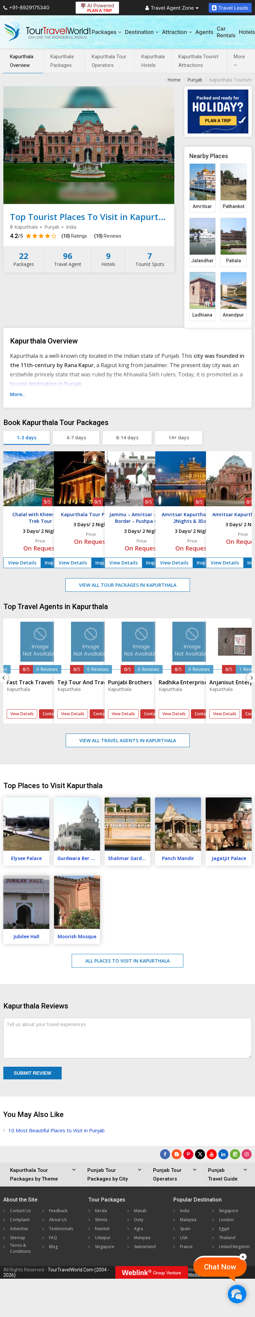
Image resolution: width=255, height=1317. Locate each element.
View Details (22, 562)
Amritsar (202, 206)
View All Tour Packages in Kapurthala (127, 585)
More (239, 61)
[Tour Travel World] (47, 32)
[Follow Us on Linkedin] (223, 1154)
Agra (138, 1228)
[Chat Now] (237, 1294)
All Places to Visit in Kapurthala (127, 961)
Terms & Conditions (20, 1248)
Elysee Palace (26, 858)
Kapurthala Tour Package (91, 514)
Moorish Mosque (77, 936)
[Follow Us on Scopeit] (235, 1154)
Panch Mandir (178, 858)
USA (184, 1237)
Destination (142, 32)
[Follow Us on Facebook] (165, 1154)
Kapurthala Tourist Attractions (198, 61)
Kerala (101, 1210)
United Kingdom (234, 1246)
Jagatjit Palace (229, 858)
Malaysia (142, 1237)
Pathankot (233, 206)
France (186, 1246)
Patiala (233, 260)
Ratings (74, 236)
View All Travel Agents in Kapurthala (127, 740)
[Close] (243, 1256)
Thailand (227, 1237)
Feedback (58, 1210)
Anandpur (233, 315)
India (184, 1210)
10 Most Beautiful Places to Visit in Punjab (56, 1130)
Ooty (138, 1219)
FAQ (53, 1237)
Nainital (102, 1228)
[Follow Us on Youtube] (212, 1154)
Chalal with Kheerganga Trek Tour (40, 517)
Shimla (101, 1219)
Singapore (104, 1246)
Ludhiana (202, 315)
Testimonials (61, 1228)
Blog (53, 1246)
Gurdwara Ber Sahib (78, 858)
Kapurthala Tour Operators (109, 61)
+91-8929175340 (26, 7)
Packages (106, 32)
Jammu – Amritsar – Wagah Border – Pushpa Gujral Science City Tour (141, 521)
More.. (17, 394)
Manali (140, 1210)
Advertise (19, 1228)
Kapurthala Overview (21, 61)
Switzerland (145, 1246)
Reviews (107, 236)
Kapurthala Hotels (153, 61)
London (226, 1219)
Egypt (224, 1228)
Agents (204, 32)
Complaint (20, 1219)
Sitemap (17, 1237)
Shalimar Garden (127, 858)
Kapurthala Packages (62, 61)
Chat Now (220, 1267)
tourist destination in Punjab (46, 383)
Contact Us (20, 1210)
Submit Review (32, 1073)
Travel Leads (230, 8)
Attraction (177, 32)
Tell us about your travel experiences (46, 1024)
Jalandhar (202, 260)
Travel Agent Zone (172, 8)
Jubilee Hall (26, 936)
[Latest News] (177, 1154)
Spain (185, 1228)
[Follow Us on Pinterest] (188, 1154)
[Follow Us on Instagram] (247, 1154)
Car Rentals (226, 32)
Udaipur (103, 1237)
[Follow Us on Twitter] (200, 1154)
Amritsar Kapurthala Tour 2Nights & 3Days (192, 517)
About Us (58, 1219)
